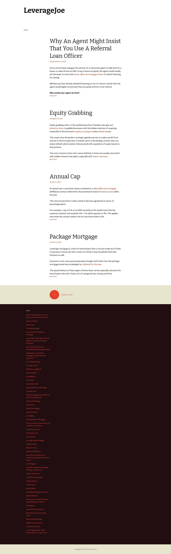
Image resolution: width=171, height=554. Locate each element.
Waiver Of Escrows (33, 474)
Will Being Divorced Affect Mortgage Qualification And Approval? (35, 355)
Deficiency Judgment (33, 369)
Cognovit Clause (32, 412)
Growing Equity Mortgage (35, 440)
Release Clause (31, 448)
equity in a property (84, 131)
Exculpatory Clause (33, 429)
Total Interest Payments (34, 477)
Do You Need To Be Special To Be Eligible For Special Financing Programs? (37, 340)
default (101, 131)
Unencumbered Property (35, 509)
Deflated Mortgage (33, 408)
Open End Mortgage (33, 401)
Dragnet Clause (31, 444)
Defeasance (30, 405)
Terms (88, 549)
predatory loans (57, 128)
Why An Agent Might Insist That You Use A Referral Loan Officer (85, 48)
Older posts (61, 294)
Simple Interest (31, 481)
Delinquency (30, 505)
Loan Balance (30, 376)
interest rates (107, 191)
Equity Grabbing (71, 112)
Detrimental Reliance (33, 451)
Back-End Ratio (31, 373)
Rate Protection (31, 496)
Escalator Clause (32, 365)
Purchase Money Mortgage (35, 419)
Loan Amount (30, 485)
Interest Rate (31, 488)
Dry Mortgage (31, 464)
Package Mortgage (73, 236)
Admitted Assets (32, 433)
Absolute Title (31, 391)
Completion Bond (32, 384)
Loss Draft (29, 380)
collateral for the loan (91, 264)
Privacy (94, 549)
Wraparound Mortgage (34, 519)
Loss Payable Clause (33, 362)
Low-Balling (30, 416)
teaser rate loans (100, 156)
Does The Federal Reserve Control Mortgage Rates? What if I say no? (38, 457)
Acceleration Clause (33, 526)
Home (26, 30)
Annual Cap (65, 176)
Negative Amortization (34, 523)
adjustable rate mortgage (104, 188)
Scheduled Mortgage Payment (37, 492)
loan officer (80, 74)
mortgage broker (95, 74)
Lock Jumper (30, 437)
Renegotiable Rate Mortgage (36, 387)
